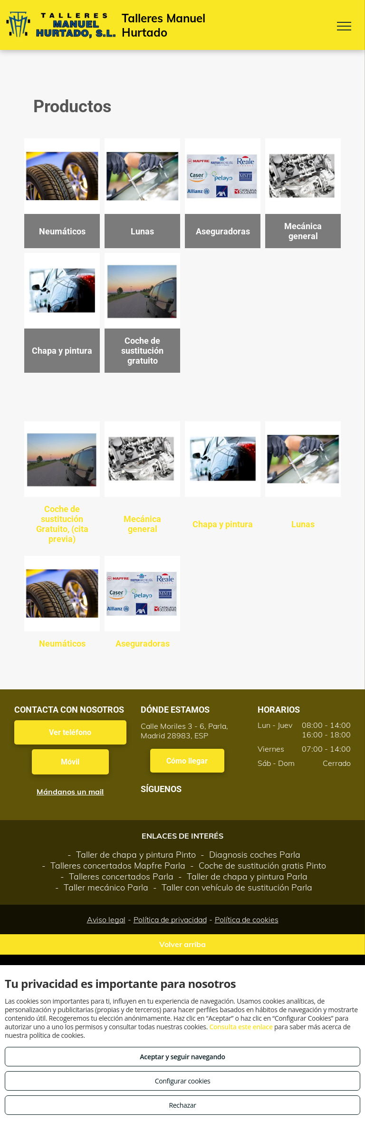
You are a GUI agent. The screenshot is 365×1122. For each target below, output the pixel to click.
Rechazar (182, 1105)
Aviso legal (106, 919)
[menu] (344, 26)
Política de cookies (247, 919)
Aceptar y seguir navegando (182, 1056)
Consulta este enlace (240, 1026)
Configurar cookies (183, 1080)
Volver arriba (182, 944)
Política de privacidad (170, 919)
